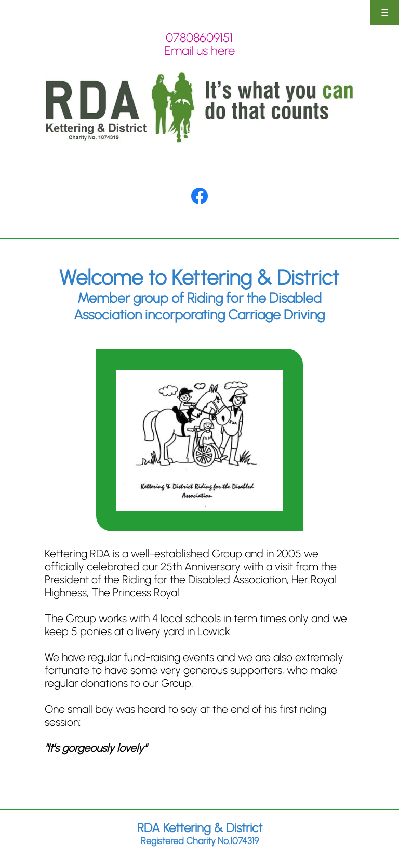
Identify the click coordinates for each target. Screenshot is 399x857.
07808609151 (199, 37)
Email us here (199, 50)
